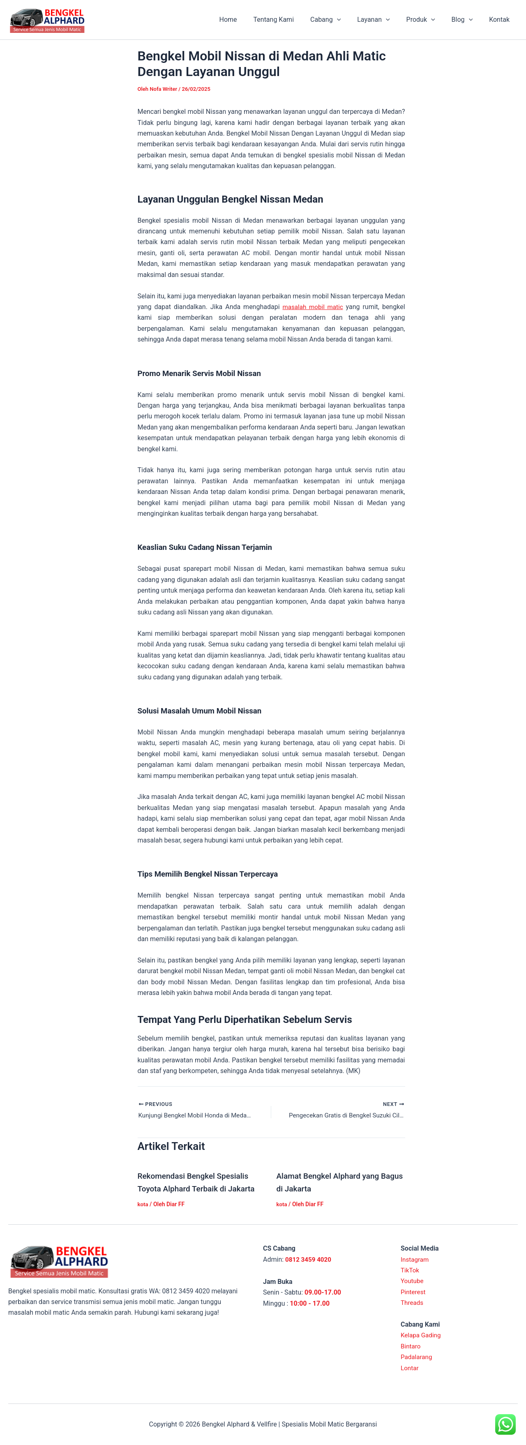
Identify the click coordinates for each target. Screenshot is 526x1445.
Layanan (385, 19)
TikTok (410, 1270)
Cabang (340, 19)
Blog (467, 19)
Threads (412, 1303)
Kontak (501, 19)
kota (143, 1204)
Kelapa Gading (422, 1335)
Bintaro (411, 1346)
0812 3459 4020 (309, 1259)
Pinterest (414, 1292)
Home (249, 19)
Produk (429, 19)
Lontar (410, 1368)
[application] (352, 19)
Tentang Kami (292, 19)
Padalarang (417, 1357)
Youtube (413, 1281)
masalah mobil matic (312, 307)
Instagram (415, 1259)
